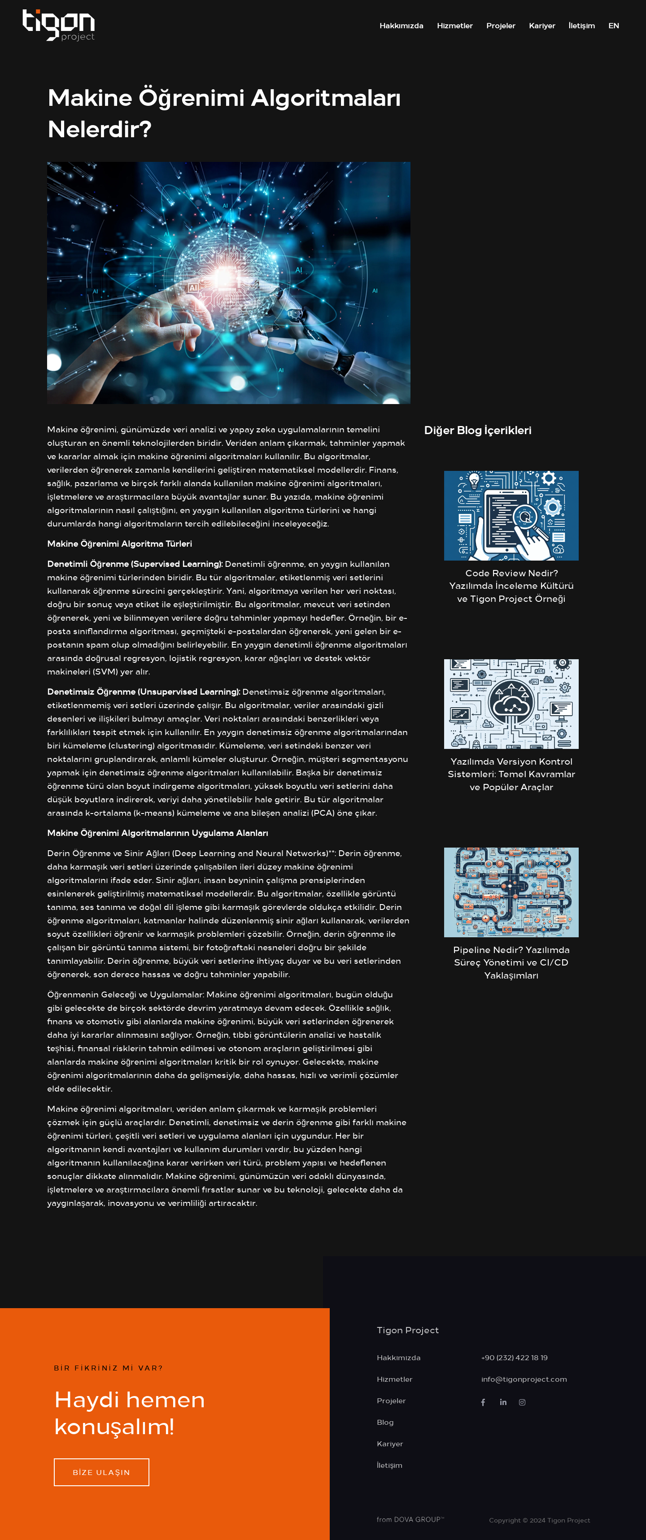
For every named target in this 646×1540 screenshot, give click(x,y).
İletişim (582, 25)
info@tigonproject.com (524, 1379)
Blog (385, 1422)
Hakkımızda (401, 25)
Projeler (500, 25)
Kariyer (542, 25)
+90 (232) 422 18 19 (514, 1357)
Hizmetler (455, 25)
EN (613, 25)
